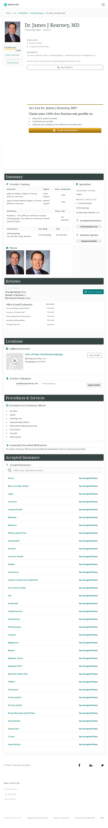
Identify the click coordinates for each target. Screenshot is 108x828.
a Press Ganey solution (17, 765)
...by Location (10, 799)
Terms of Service (61, 818)
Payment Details (89, 241)
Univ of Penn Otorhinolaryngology (44, 354)
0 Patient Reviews (12, 63)
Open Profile (94, 385)
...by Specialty (10, 794)
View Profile (94, 355)
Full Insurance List (89, 226)
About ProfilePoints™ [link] (12, 55)
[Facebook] (79, 765)
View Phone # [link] (65, 67)
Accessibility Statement (84, 818)
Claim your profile (65, 130)
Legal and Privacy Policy (37, 818)
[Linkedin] (90, 765)
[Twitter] (102, 765)
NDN (102, 818)
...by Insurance (10, 789)
